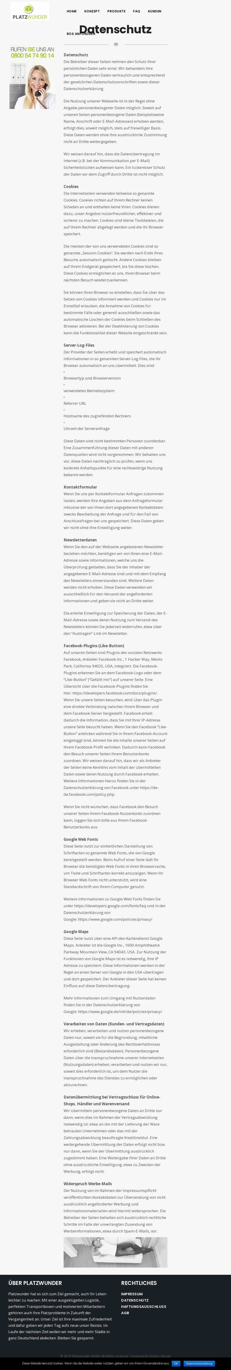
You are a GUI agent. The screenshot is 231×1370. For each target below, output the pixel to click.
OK (176, 1363)
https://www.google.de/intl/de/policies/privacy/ (120, 1011)
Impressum (132, 1294)
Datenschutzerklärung (199, 1363)
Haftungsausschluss (143, 1306)
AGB (125, 1313)
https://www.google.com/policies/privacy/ (115, 919)
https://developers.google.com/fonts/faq (110, 905)
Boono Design (160, 1356)
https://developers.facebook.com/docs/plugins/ (114, 693)
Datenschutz (135, 1300)
